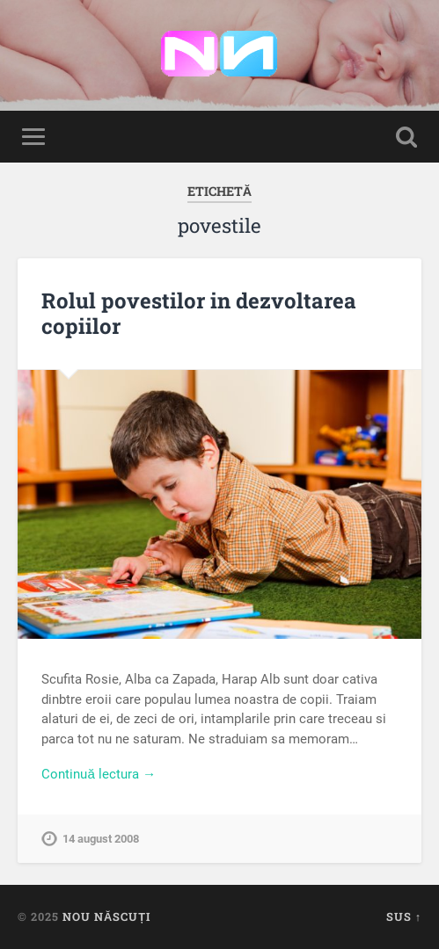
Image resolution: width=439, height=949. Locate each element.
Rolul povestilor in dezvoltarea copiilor (198, 313)
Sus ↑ (403, 916)
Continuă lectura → (98, 774)
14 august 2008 (100, 838)
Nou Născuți (106, 916)
